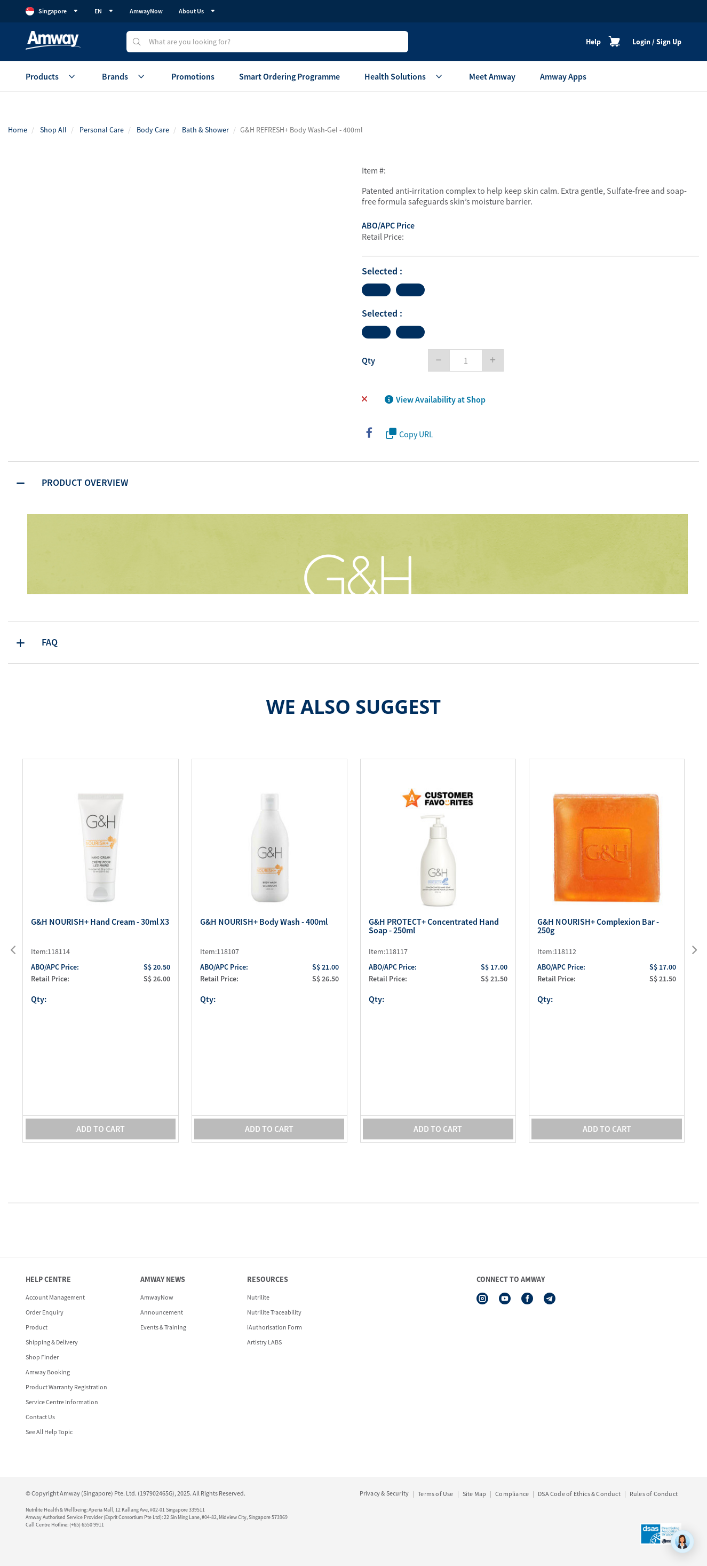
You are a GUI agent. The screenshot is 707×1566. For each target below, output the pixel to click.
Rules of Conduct (654, 1494)
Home (17, 130)
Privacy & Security (384, 1493)
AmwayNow (146, 11)
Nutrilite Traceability (274, 1312)
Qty (368, 360)
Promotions (193, 76)
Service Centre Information (62, 1402)
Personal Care (102, 130)
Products (51, 76)
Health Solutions (404, 76)
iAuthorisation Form (274, 1327)
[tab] (353, 482)
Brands (124, 76)
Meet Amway (492, 76)
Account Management (55, 1297)
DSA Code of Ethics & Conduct (579, 1494)
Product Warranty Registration (66, 1387)
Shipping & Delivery (52, 1342)
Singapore (52, 11)
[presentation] (20, 950)
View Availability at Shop (435, 399)
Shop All (53, 130)
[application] (682, 1541)
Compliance (512, 1494)
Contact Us (40, 1417)
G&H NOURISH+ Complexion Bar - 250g (598, 926)
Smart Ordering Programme (289, 76)
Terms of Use (435, 1494)
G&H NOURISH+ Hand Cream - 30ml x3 (100, 922)
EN (104, 11)
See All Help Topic (49, 1432)
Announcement (161, 1312)
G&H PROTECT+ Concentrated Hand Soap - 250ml (434, 926)
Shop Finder (42, 1357)
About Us (197, 11)
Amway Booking (48, 1372)
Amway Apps (563, 76)
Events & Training (163, 1327)
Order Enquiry (44, 1312)
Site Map (475, 1494)
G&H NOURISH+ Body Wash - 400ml (264, 922)
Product (36, 1327)
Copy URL (409, 433)
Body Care (153, 130)
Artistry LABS (264, 1342)
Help (593, 41)
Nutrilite (258, 1297)
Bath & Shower (205, 130)
